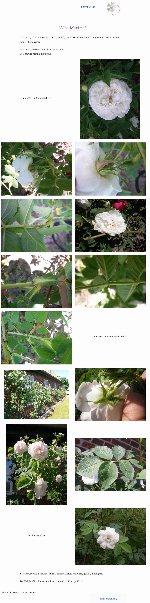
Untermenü (88, 6)
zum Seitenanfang (108, 598)
